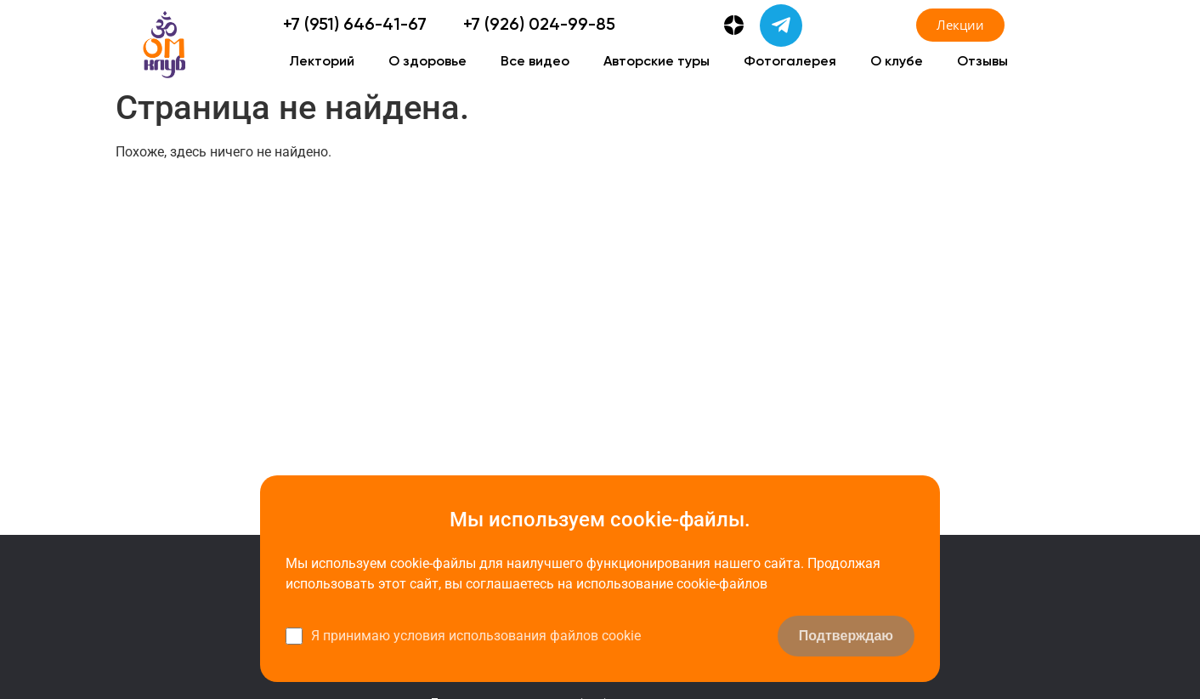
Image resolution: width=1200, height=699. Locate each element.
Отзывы (982, 62)
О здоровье (427, 62)
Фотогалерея (790, 62)
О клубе (896, 62)
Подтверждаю (846, 635)
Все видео (535, 62)
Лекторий (321, 62)
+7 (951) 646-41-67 (355, 25)
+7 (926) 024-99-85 (539, 25)
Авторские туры (656, 62)
